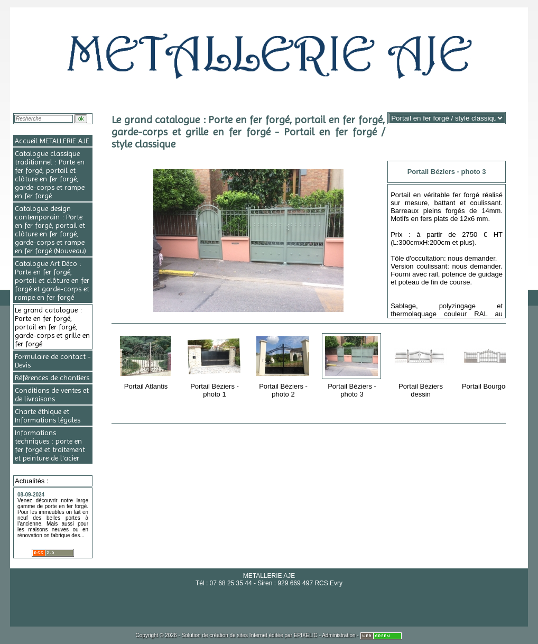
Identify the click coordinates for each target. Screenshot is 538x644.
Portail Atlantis (147, 361)
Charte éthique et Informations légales (47, 415)
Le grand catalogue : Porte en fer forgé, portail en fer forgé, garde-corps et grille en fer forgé (52, 327)
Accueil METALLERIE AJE (52, 140)
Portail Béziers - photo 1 (215, 365)
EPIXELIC (306, 635)
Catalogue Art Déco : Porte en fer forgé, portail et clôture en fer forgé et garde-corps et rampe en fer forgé (52, 280)
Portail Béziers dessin (421, 365)
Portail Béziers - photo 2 (284, 365)
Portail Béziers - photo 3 (353, 365)
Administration (338, 635)
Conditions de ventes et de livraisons (52, 394)
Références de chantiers (52, 377)
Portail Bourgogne (490, 361)
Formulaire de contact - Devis (53, 360)
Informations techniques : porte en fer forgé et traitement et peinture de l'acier (50, 445)
